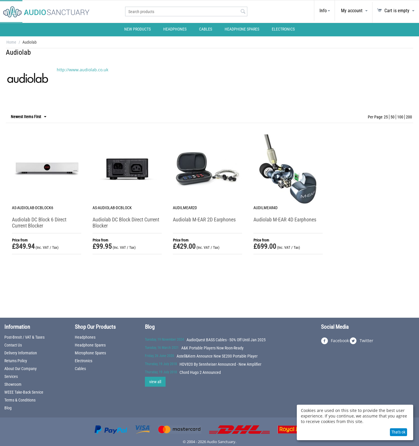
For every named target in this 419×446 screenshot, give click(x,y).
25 (386, 117)
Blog (8, 408)
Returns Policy (15, 360)
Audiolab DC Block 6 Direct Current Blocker (39, 222)
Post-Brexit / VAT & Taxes (24, 337)
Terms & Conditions (19, 400)
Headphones (175, 29)
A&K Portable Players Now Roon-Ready (212, 348)
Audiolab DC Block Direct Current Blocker (126, 222)
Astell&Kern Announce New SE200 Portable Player (217, 356)
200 (409, 117)
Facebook (335, 340)
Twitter (361, 340)
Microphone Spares (90, 353)
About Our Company (20, 368)
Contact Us (13, 345)
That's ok (398, 432)
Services (11, 376)
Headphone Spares (242, 29)
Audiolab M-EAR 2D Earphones (204, 219)
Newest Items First (28, 117)
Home (11, 42)
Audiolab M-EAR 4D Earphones (284, 219)
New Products (137, 29)
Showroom (13, 384)
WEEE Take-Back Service (23, 392)
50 (392, 117)
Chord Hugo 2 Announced (200, 372)
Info (323, 10)
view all (155, 381)
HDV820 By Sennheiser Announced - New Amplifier (220, 364)
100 (400, 117)
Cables (205, 29)
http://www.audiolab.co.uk (82, 69)
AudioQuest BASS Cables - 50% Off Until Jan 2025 (226, 339)
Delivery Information (20, 353)
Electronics (283, 29)
